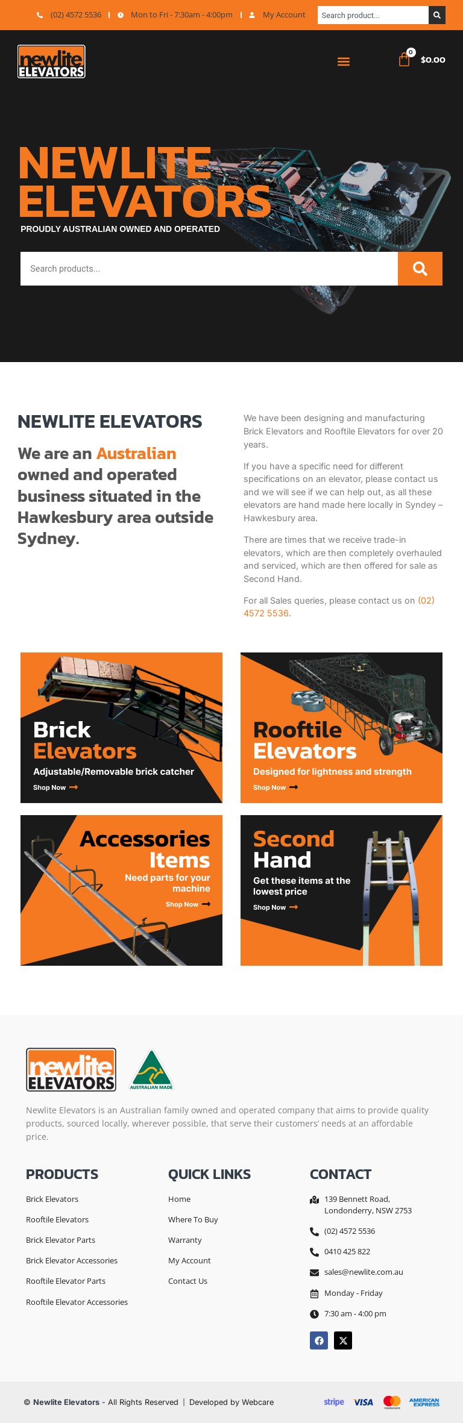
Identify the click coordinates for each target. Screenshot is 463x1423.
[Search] (437, 15)
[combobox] (373, 15)
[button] (343, 62)
